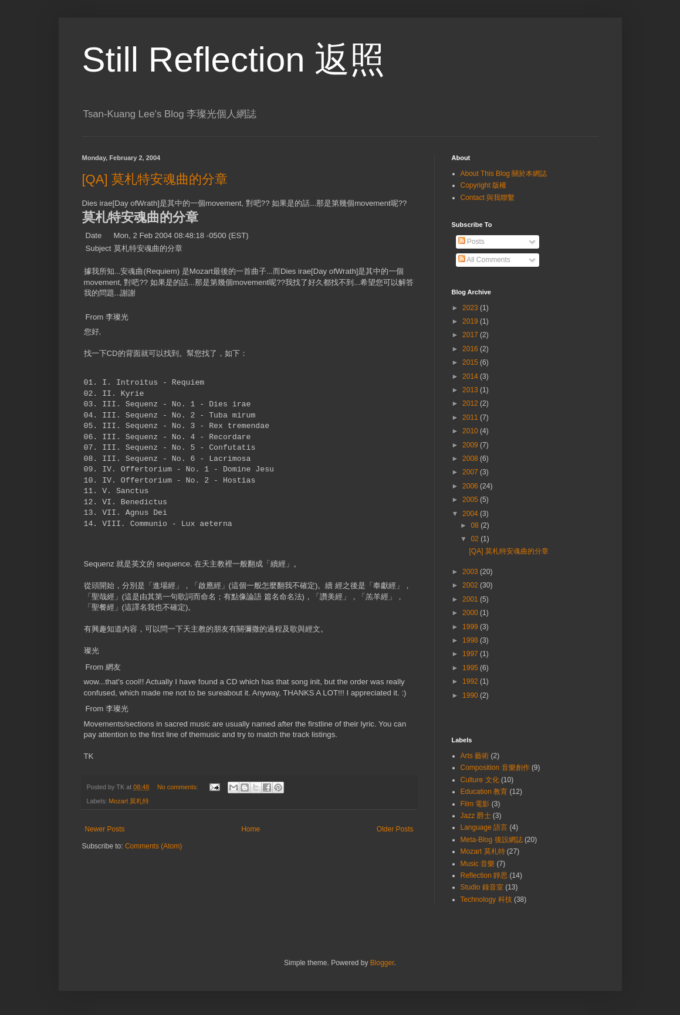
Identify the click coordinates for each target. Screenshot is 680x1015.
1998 (471, 640)
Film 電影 (475, 804)
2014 (471, 376)
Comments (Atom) (153, 846)
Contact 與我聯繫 (488, 198)
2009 (471, 445)
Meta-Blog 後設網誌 (492, 840)
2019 (471, 321)
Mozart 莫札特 (129, 800)
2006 (471, 486)
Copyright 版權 (484, 185)
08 (476, 525)
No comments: (178, 786)
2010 (471, 431)
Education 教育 (484, 791)
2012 (471, 403)
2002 (471, 585)
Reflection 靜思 (484, 875)
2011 (471, 417)
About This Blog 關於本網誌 (504, 173)
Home (250, 829)
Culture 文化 (480, 780)
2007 (471, 472)
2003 (471, 572)
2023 (471, 308)
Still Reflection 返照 (233, 59)
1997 (471, 654)
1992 (471, 681)
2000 (471, 613)
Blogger (382, 963)
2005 (471, 499)
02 (476, 539)
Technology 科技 (486, 899)
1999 (471, 627)
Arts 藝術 (475, 756)
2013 (471, 390)
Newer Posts (105, 829)
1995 (471, 668)
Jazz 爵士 (476, 816)
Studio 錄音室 (482, 887)
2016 (471, 349)
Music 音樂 (478, 864)
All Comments (484, 260)
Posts (471, 241)
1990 (471, 695)
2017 (471, 335)
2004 (471, 514)
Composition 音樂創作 (495, 767)
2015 (471, 362)
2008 (471, 458)
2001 (471, 599)
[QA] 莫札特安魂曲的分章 (155, 179)
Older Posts (395, 829)
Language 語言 (484, 827)
